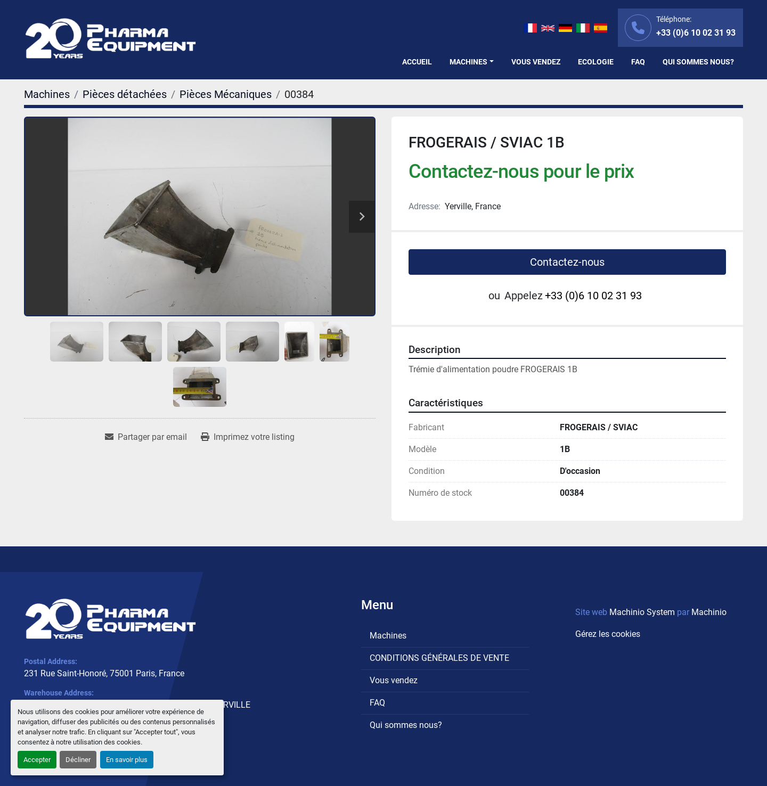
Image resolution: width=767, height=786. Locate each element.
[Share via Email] (146, 437)
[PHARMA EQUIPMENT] (110, 618)
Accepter (37, 760)
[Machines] (47, 94)
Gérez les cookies (607, 634)
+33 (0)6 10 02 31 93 (696, 33)
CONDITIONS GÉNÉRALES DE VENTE (439, 658)
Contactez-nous (567, 262)
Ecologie (596, 62)
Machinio (709, 612)
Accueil (417, 62)
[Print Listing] (247, 437)
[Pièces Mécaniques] (225, 94)
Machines (468, 62)
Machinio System (642, 612)
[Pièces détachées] (125, 94)
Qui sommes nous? (698, 62)
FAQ (638, 62)
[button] (472, 62)
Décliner (78, 760)
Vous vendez (535, 62)
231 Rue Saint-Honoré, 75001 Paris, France (104, 673)
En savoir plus (127, 760)
